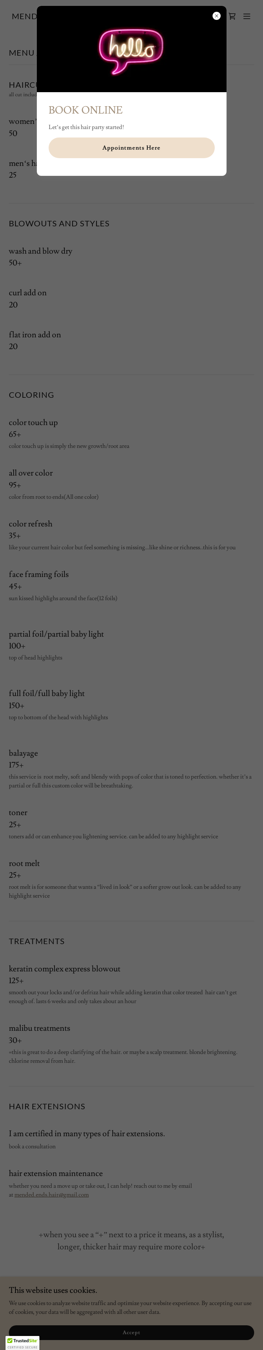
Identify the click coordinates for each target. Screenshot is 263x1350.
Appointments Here (131, 148)
